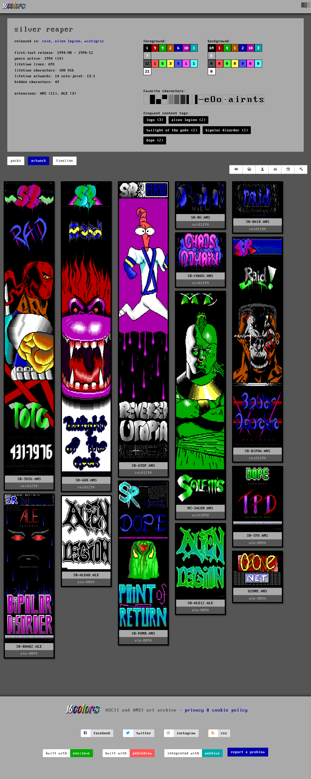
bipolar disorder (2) (227, 130)
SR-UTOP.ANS (143, 466)
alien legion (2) (189, 120)
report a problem (248, 752)
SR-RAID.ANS (257, 222)
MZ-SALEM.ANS (200, 508)
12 (147, 64)
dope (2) (154, 140)
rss (224, 733)
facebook (102, 733)
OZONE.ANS (257, 591)
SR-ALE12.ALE (200, 603)
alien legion (67, 41)
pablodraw (142, 753)
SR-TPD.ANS (257, 536)
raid (46, 41)
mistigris (94, 41)
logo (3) (154, 120)
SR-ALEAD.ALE (86, 575)
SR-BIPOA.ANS (257, 451)
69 (212, 48)
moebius (212, 753)
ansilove (81, 753)
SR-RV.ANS (200, 218)
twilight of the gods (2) (171, 130)
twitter (143, 733)
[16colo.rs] (14, 6)
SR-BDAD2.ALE (29, 647)
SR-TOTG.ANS (29, 479)
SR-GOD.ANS (86, 480)
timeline (64, 161)
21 (147, 72)
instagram (186, 733)
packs (16, 161)
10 (186, 48)
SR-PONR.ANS (143, 633)
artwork (38, 161)
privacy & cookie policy (216, 710)
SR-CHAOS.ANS (200, 276)
